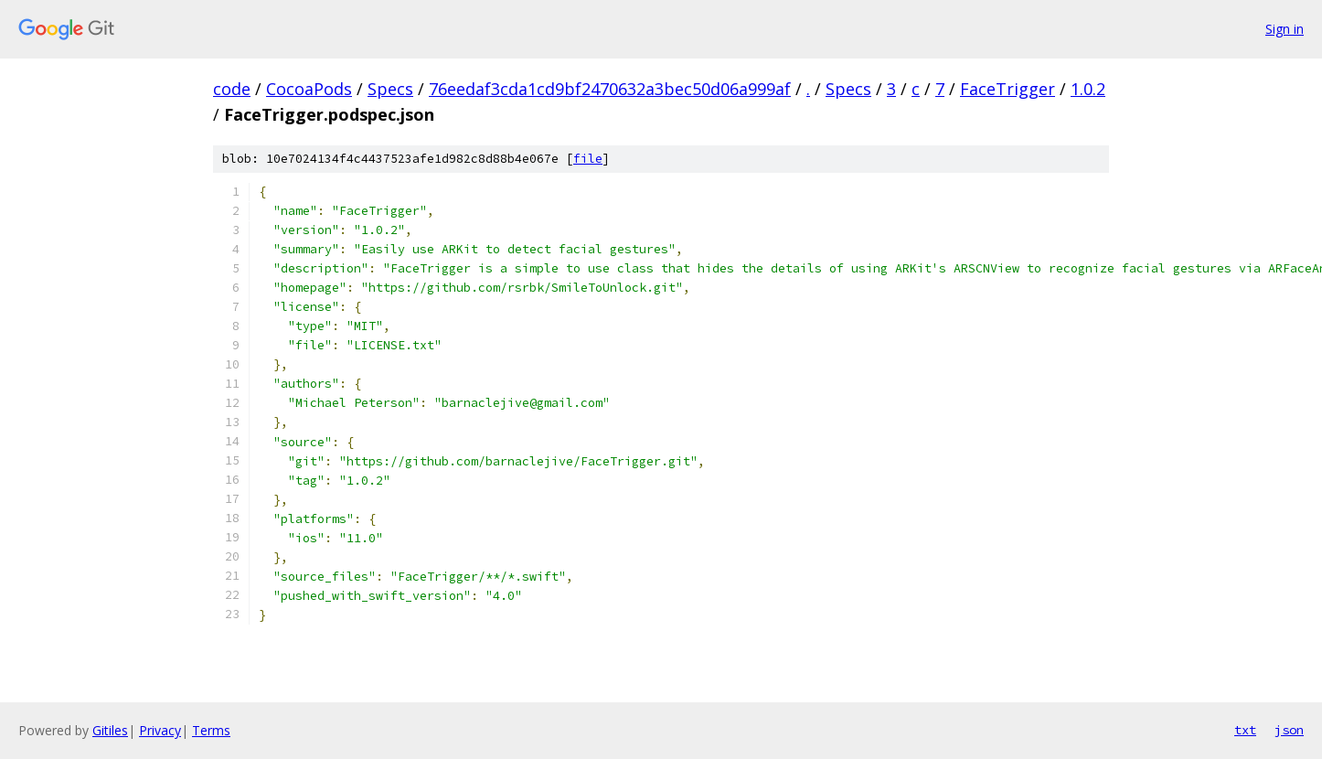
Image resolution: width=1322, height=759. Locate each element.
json (1289, 730)
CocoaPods (309, 89)
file (587, 158)
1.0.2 (1088, 89)
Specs (390, 89)
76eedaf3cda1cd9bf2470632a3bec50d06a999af (610, 89)
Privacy (160, 730)
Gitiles (110, 730)
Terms (211, 730)
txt (1245, 730)
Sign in (1284, 28)
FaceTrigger (1007, 89)
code (232, 89)
